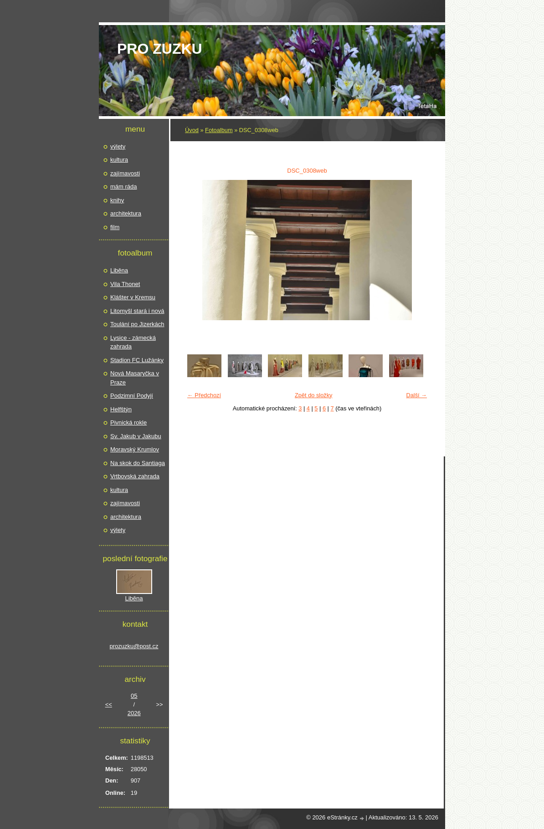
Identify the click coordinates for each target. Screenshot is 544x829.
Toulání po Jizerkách (137, 324)
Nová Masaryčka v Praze (134, 378)
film (114, 227)
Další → (416, 395)
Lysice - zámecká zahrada (133, 342)
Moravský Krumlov (134, 449)
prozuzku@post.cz (133, 646)
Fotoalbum (218, 130)
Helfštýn (121, 409)
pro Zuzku (159, 49)
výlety (117, 146)
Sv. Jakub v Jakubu (135, 436)
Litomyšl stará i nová (137, 310)
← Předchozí (204, 395)
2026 (134, 713)
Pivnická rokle (128, 422)
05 (134, 695)
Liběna (119, 270)
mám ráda (123, 186)
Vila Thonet (125, 284)
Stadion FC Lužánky (137, 360)
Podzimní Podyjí (131, 395)
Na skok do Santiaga (137, 463)
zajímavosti (125, 173)
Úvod (192, 130)
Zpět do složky (314, 395)
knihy (117, 200)
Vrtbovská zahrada (134, 476)
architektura (125, 213)
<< (108, 704)
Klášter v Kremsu (132, 297)
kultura (119, 159)
